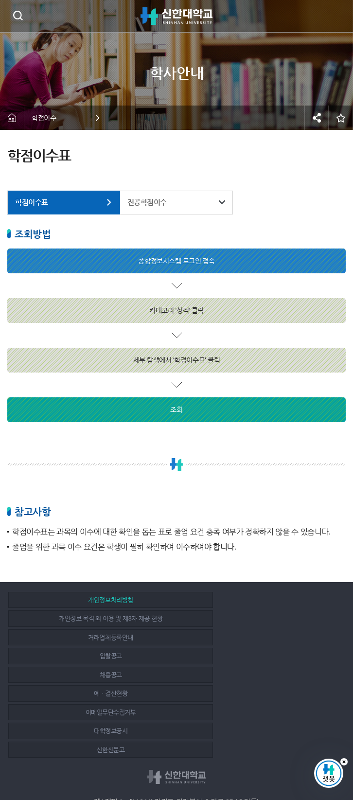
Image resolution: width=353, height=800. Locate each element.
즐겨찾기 (341, 118)
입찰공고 (62, 618)
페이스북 (156, 767)
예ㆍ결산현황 (283, 618)
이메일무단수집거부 (62, 637)
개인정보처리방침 (62, 600)
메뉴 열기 (338, 16)
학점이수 (44, 118)
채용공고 (172, 618)
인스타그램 (178, 767)
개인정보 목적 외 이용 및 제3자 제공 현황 (173, 600)
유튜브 (199, 767)
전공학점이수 (147, 202)
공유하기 (316, 118)
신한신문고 (283, 637)
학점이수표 (31, 202)
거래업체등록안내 (283, 600)
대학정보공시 (173, 637)
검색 (17, 15)
